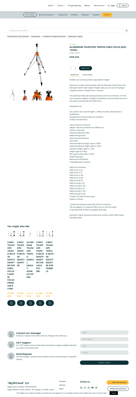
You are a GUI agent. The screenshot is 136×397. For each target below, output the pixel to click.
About (87, 5)
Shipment (85, 15)
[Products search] (68, 31)
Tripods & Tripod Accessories (54, 36)
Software (74, 15)
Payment (96, 15)
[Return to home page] (18, 5)
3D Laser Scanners (46, 15)
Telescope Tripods (75, 36)
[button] (111, 5)
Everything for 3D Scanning (18, 36)
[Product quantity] (73, 68)
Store (60, 5)
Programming (74, 5)
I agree (113, 393)
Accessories (62, 15)
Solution (62, 385)
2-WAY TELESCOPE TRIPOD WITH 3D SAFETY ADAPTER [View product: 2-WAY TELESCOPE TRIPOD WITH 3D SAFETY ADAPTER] (21, 254)
